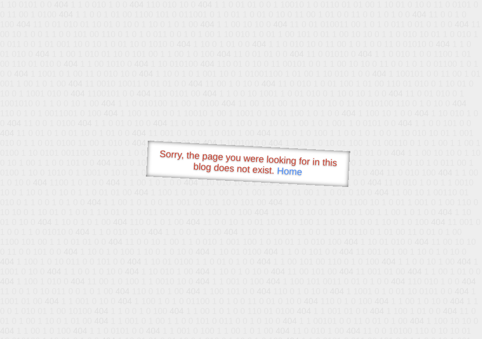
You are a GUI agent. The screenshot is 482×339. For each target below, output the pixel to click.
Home (289, 171)
